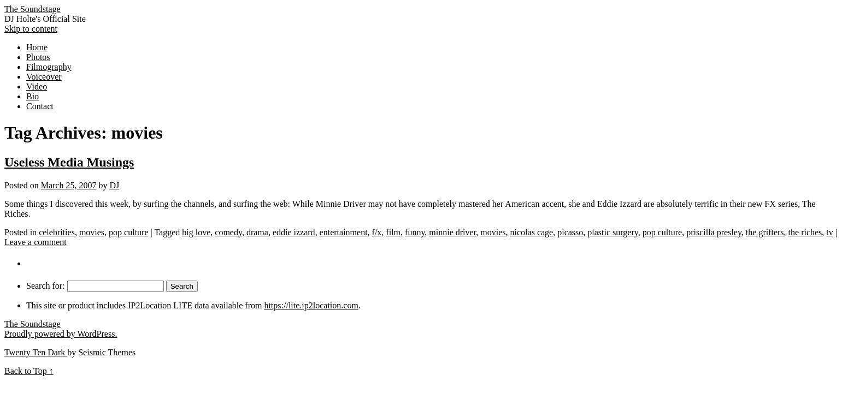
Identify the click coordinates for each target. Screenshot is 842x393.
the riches (805, 232)
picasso (570, 232)
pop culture (128, 232)
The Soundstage (32, 9)
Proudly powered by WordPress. (60, 333)
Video (36, 86)
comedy (228, 232)
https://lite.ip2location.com (311, 305)
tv (829, 232)
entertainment (344, 232)
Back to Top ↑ (29, 371)
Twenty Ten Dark (35, 352)
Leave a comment (35, 242)
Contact (40, 106)
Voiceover (44, 76)
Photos (38, 57)
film (393, 232)
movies (91, 232)
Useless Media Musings (69, 162)
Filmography (49, 67)
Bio (32, 96)
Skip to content (30, 28)
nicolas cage (532, 232)
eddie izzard (294, 232)
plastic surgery (612, 232)
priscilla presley (713, 232)
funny (415, 232)
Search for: (45, 285)
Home (37, 47)
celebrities (57, 232)
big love (196, 232)
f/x (377, 232)
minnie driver (452, 232)
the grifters (765, 232)
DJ (114, 185)
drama (257, 232)
